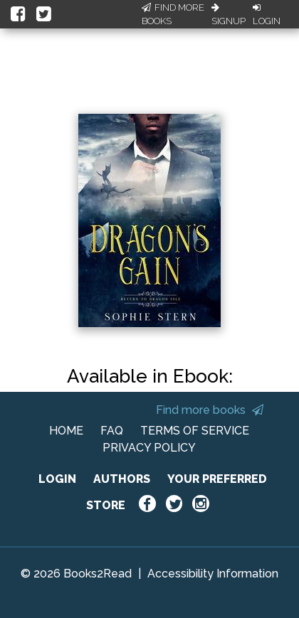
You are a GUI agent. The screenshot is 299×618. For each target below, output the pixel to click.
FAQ (111, 430)
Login (266, 15)
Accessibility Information (212, 573)
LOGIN (57, 479)
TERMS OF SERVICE (194, 430)
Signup (228, 15)
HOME (66, 430)
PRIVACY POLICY (149, 447)
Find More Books (173, 14)
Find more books (209, 410)
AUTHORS (121, 479)
